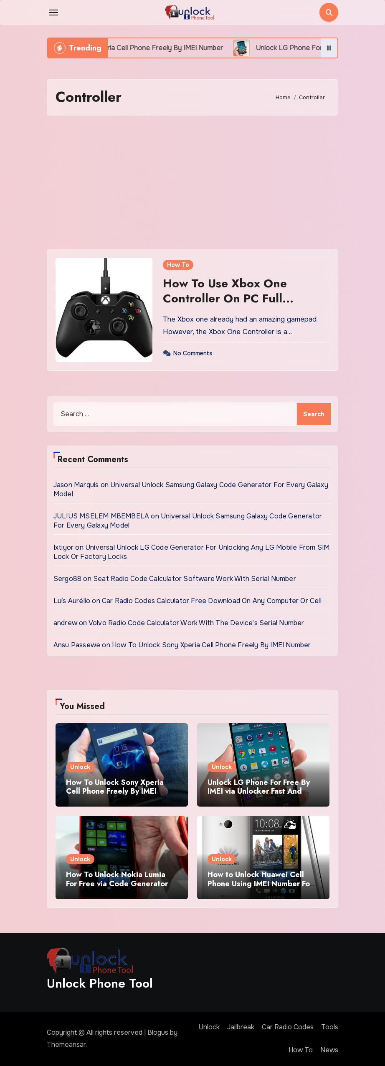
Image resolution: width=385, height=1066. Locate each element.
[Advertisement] (193, 182)
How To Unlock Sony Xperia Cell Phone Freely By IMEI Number (211, 645)
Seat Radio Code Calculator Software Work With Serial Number (194, 578)
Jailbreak (240, 1027)
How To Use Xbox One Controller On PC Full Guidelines (225, 298)
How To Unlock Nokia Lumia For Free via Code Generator (117, 879)
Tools (329, 1027)
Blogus (157, 1032)
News (329, 1050)
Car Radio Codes (288, 1027)
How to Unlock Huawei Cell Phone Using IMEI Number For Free (260, 883)
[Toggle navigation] (53, 13)
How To (178, 265)
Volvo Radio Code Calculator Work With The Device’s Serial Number (196, 622)
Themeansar (66, 1044)
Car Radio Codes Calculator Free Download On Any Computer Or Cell (212, 600)
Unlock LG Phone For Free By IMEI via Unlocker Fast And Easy (259, 791)
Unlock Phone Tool (100, 983)
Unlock (80, 767)
